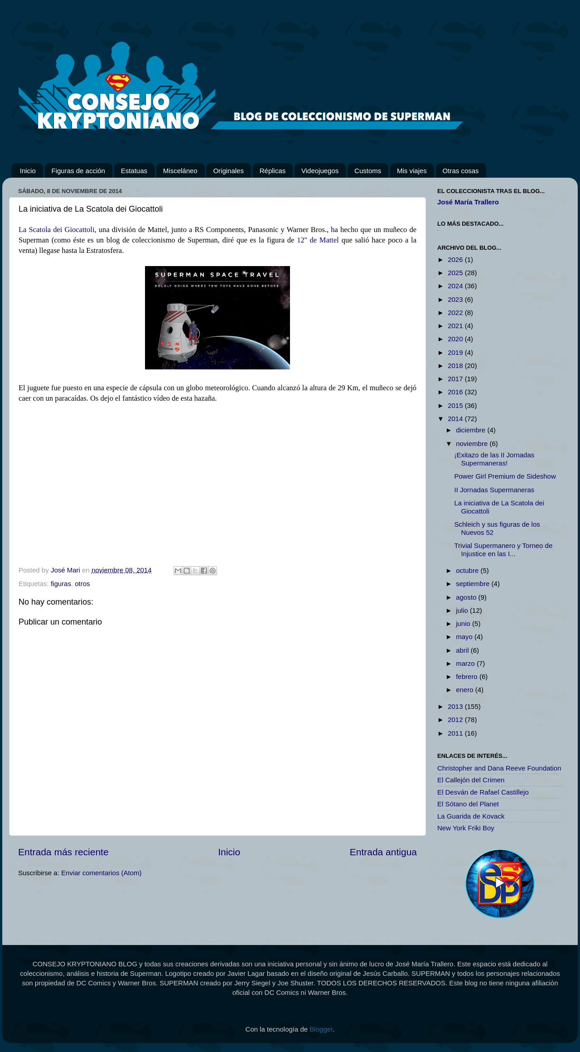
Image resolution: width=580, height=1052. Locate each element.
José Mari (66, 570)
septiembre (473, 583)
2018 (456, 365)
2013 (456, 706)
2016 (456, 392)
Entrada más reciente (63, 852)
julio (463, 610)
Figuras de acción (78, 171)
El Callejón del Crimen (470, 780)
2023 (456, 299)
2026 (456, 259)
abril (463, 650)
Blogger (321, 1029)
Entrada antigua (383, 852)
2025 (456, 272)
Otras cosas (461, 171)
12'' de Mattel (318, 240)
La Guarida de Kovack (470, 816)
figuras (61, 583)
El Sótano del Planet (468, 804)
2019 (456, 352)
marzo (466, 663)
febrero (467, 676)
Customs (367, 171)
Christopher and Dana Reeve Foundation (499, 768)
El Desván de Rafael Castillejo (483, 792)
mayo (465, 636)
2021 (456, 326)
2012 (456, 719)
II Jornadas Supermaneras (494, 490)
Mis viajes (412, 171)
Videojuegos (319, 171)
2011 (456, 733)
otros (82, 583)
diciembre (471, 430)
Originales (228, 171)
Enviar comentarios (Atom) (101, 873)
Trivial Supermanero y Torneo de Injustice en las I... (503, 550)
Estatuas (134, 171)
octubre (468, 570)
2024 (456, 286)
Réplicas (273, 171)
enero (465, 689)
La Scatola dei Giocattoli (56, 229)
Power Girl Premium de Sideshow (505, 476)
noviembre (472, 443)
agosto (467, 597)
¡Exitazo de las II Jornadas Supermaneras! (494, 459)
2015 (456, 405)
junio (464, 623)
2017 (456, 379)
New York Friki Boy (465, 828)
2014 (456, 418)
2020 (456, 339)
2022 (456, 312)
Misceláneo (180, 171)
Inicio (28, 171)
